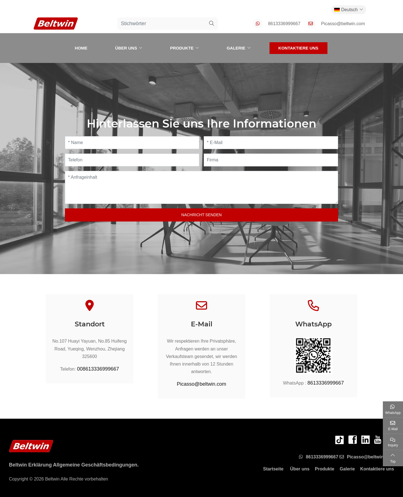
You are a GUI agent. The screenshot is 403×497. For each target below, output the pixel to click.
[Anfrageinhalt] (201, 187)
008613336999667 (98, 369)
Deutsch (346, 9)
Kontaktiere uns (298, 48)
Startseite (273, 469)
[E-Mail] (271, 142)
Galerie (236, 48)
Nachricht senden (201, 215)
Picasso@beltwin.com (343, 23)
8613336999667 (284, 23)
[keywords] (161, 23)
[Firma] (271, 160)
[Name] (132, 142)
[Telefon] (132, 160)
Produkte (182, 48)
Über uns (126, 48)
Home (81, 48)
